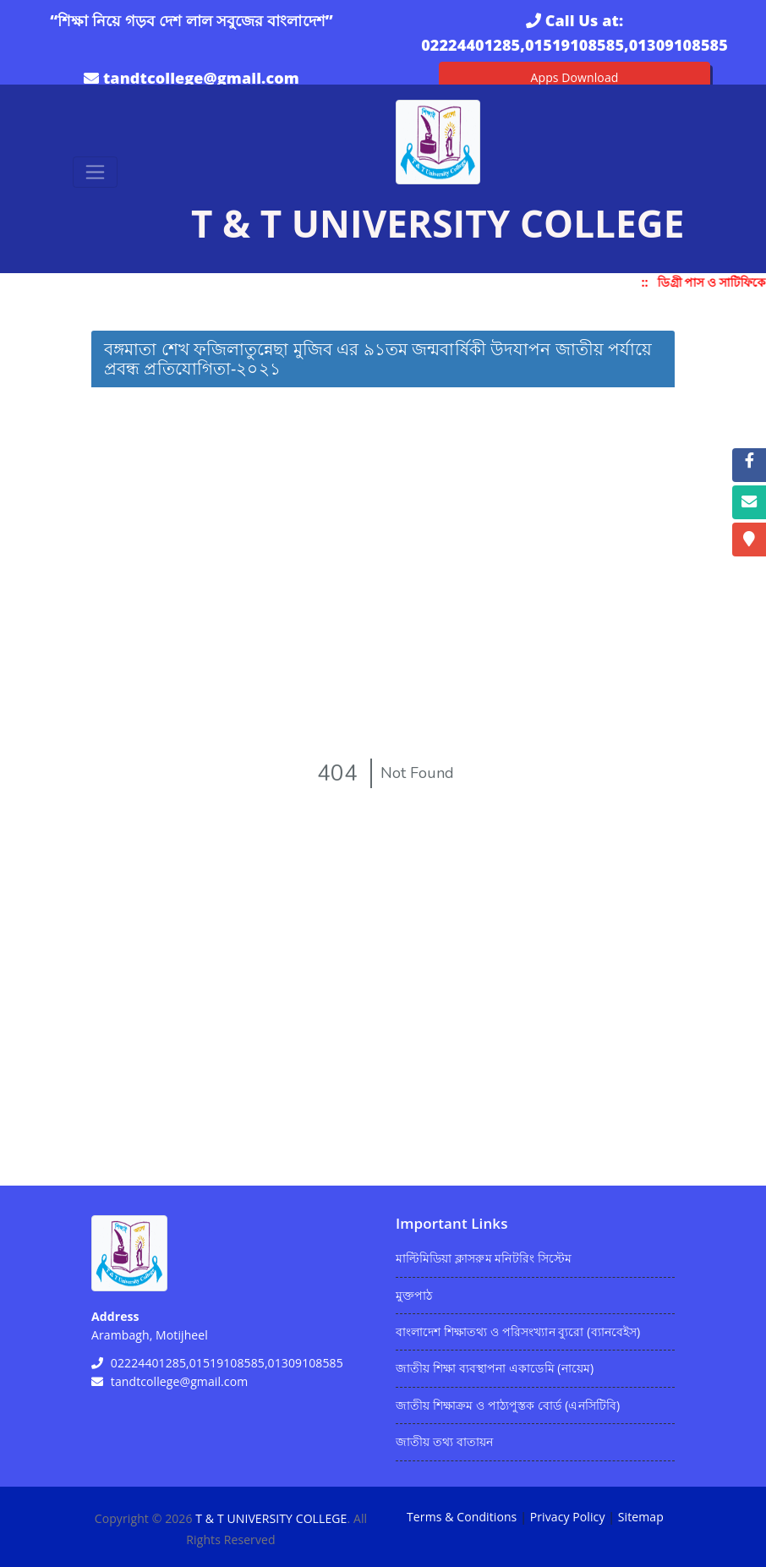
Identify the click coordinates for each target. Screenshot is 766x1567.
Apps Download (575, 77)
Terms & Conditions (462, 1517)
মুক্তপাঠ (414, 1295)
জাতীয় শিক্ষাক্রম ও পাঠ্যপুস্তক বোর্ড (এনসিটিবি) (508, 1405)
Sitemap (641, 1517)
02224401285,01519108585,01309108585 (574, 45)
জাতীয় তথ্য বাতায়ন (444, 1441)
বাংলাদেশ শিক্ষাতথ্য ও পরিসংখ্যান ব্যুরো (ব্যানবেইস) (518, 1331)
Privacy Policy (567, 1517)
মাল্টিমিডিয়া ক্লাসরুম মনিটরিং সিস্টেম (484, 1258)
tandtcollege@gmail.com (201, 78)
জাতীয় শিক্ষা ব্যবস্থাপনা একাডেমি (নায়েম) (495, 1368)
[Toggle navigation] (95, 172)
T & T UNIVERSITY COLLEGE (271, 1518)
